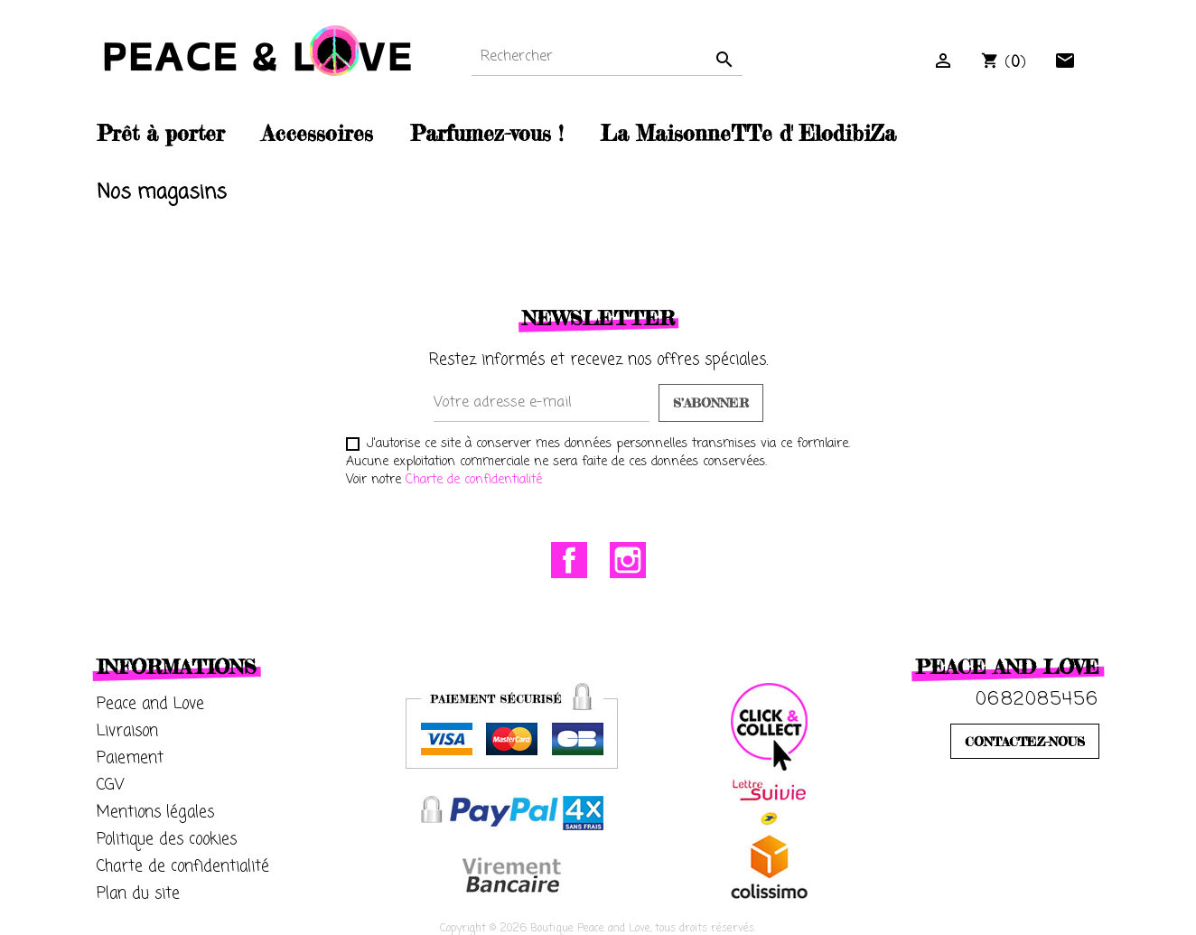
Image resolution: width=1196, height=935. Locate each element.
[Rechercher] (607, 57)
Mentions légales (155, 812)
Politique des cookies (167, 839)
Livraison (127, 731)
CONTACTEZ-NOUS (1025, 741)
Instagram (628, 560)
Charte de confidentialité (474, 480)
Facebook (569, 560)
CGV (111, 785)
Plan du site (138, 894)
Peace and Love (150, 704)
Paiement (130, 758)
